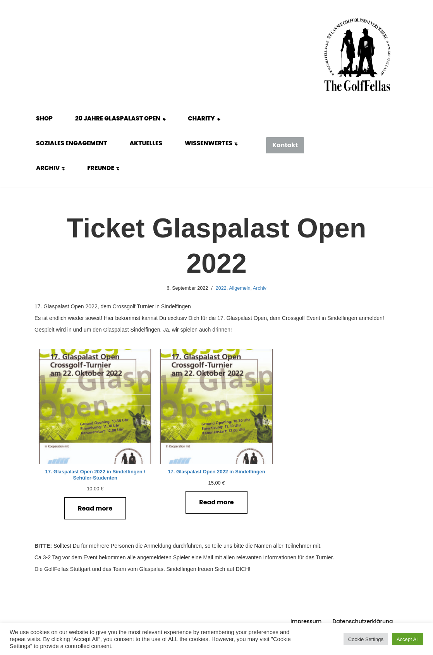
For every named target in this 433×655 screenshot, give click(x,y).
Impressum (305, 621)
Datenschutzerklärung (362, 621)
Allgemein (239, 288)
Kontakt (285, 145)
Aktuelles (145, 143)
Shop (44, 118)
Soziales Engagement (71, 143)
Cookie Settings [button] (365, 639)
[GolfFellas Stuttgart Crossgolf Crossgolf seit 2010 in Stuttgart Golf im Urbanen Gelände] (357, 55)
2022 (221, 288)
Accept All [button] (408, 639)
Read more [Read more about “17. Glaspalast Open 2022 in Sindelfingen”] (216, 502)
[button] (163, 118)
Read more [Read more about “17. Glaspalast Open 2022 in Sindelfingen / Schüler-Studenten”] (95, 508)
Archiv (259, 288)
